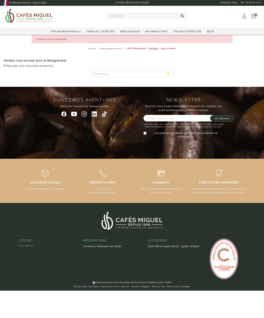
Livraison (88, 256)
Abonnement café (94, 277)
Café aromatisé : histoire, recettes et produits (175, 260)
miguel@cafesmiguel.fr (34, 267)
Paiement (88, 251)
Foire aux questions (95, 267)
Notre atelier (90, 261)
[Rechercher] (146, 16)
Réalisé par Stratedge (178, 314)
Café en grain (156, 295)
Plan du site (158, 314)
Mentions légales (141, 314)
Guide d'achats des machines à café (105, 272)
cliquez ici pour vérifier (160, 309)
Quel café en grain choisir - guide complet (173, 246)
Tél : (250, 2)
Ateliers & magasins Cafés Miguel (103, 287)
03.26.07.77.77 (102, 188)
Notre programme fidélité (98, 292)
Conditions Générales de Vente (102, 246)
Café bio (153, 290)
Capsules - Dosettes (160, 280)
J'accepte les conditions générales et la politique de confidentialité (186, 134)
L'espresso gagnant (95, 282)
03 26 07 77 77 (29, 262)
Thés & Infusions (158, 274)
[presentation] (173, 146)
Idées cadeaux (157, 285)
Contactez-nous (228, 2)
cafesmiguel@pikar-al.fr (103, 192)
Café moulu (155, 300)
